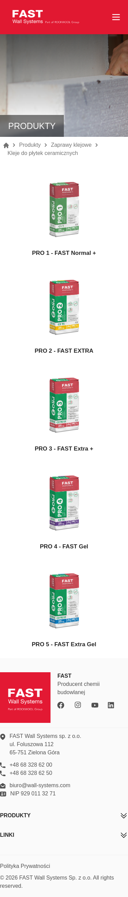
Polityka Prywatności (25, 866)
